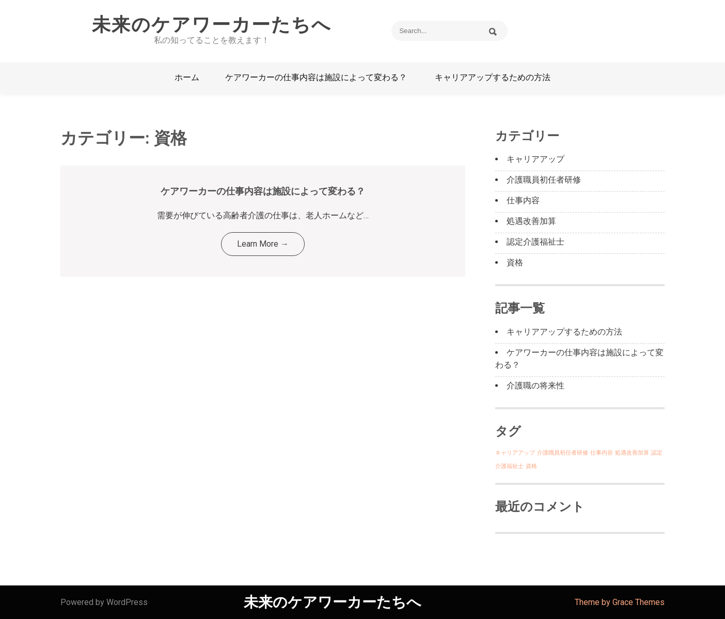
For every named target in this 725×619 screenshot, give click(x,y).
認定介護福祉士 (535, 242)
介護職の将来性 (535, 385)
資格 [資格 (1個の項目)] (531, 466)
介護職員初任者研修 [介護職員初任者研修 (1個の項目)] (562, 452)
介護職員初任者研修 (544, 180)
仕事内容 (523, 200)
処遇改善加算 (531, 221)
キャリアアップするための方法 (492, 77)
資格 (515, 262)
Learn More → (263, 244)
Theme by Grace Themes (620, 602)
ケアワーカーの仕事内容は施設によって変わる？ (316, 77)
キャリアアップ (535, 159)
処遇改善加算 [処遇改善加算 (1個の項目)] (632, 452)
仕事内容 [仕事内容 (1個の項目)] (601, 452)
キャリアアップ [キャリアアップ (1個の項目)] (515, 452)
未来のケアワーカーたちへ (212, 25)
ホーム (187, 77)
